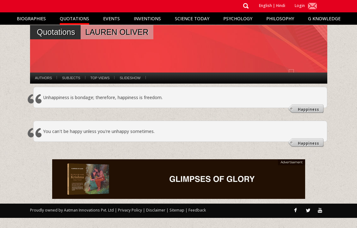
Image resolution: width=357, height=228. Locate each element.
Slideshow (130, 78)
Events (111, 19)
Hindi (280, 5)
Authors (43, 78)
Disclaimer (155, 210)
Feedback (197, 210)
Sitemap (177, 210)
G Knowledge (324, 19)
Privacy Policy (130, 210)
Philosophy (280, 19)
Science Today (192, 19)
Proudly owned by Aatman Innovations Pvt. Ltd (72, 210)
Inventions (147, 19)
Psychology (237, 19)
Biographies (31, 19)
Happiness (308, 109)
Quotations (74, 19)
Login (300, 5)
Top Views (100, 78)
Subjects (71, 78)
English (265, 5)
